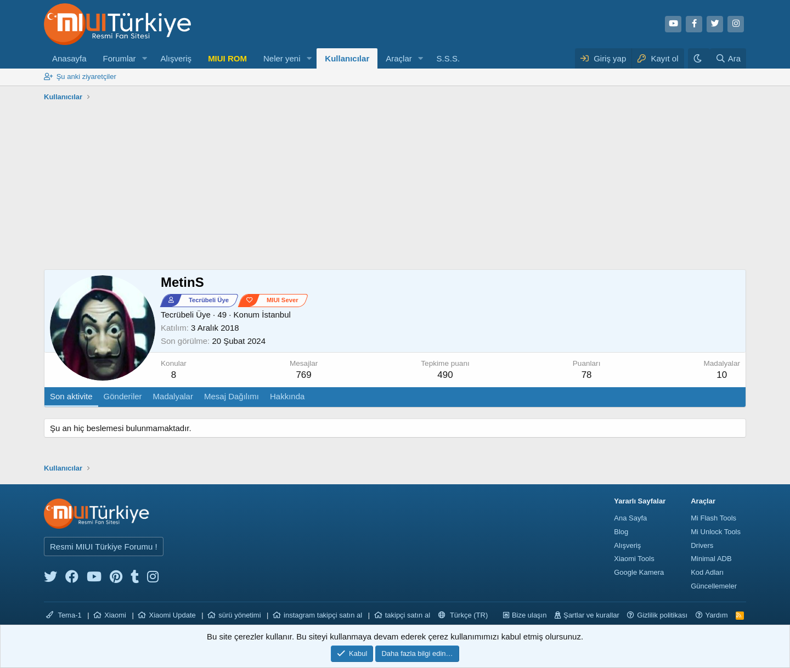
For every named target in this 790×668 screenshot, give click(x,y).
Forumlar (119, 58)
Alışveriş (175, 58)
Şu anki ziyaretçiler (86, 76)
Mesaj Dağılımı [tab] (231, 396)
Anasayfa (69, 58)
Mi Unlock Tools (716, 532)
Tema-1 (64, 615)
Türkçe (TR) (463, 615)
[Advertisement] (395, 187)
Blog (621, 532)
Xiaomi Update (172, 615)
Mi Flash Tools (713, 518)
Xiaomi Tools (634, 558)
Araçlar (399, 58)
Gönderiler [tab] (123, 396)
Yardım (717, 615)
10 (721, 375)
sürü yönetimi (239, 615)
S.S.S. (448, 58)
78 (587, 375)
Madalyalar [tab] (173, 396)
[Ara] (728, 58)
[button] (144, 58)
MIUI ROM (227, 58)
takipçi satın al (407, 615)
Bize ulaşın (529, 615)
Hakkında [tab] (287, 396)
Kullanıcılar (347, 58)
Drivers (702, 545)
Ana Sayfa (630, 518)
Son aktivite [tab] (71, 396)
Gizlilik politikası (662, 615)
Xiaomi (115, 615)
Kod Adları (707, 572)
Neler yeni (282, 58)
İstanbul (276, 314)
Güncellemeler (714, 586)
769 (303, 375)
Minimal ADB (711, 558)
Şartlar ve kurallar (591, 615)
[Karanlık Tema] (699, 58)
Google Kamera (639, 572)
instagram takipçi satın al (323, 615)
